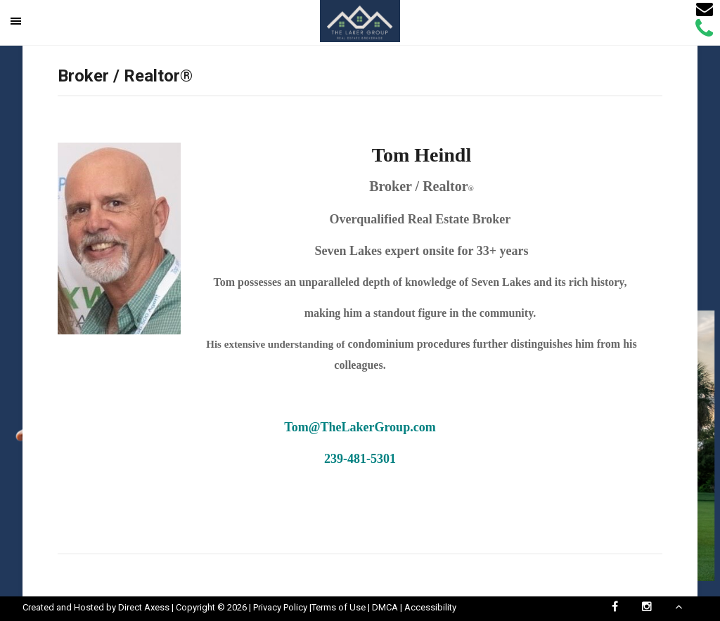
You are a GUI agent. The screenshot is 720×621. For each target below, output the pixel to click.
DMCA (385, 607)
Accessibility (430, 607)
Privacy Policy (280, 607)
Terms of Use (338, 607)
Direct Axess (143, 607)
